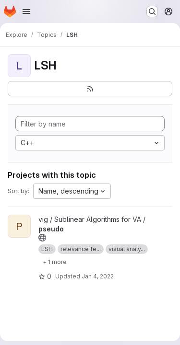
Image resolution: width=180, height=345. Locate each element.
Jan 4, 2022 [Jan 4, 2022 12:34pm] (98, 276)
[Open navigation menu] (26, 11)
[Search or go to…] (152, 11)
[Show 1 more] (54, 261)
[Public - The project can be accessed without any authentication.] (42, 238)
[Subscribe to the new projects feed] (90, 88)
